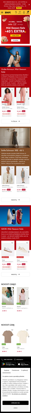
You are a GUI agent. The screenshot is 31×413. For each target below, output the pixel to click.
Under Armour (6, 107)
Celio (3, 347)
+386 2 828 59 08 (8, 359)
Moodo (4, 306)
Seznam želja (20, 12)
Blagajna (27, 12)
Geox (3, 260)
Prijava (24, 12)
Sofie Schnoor (5, 185)
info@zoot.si (19, 359)
